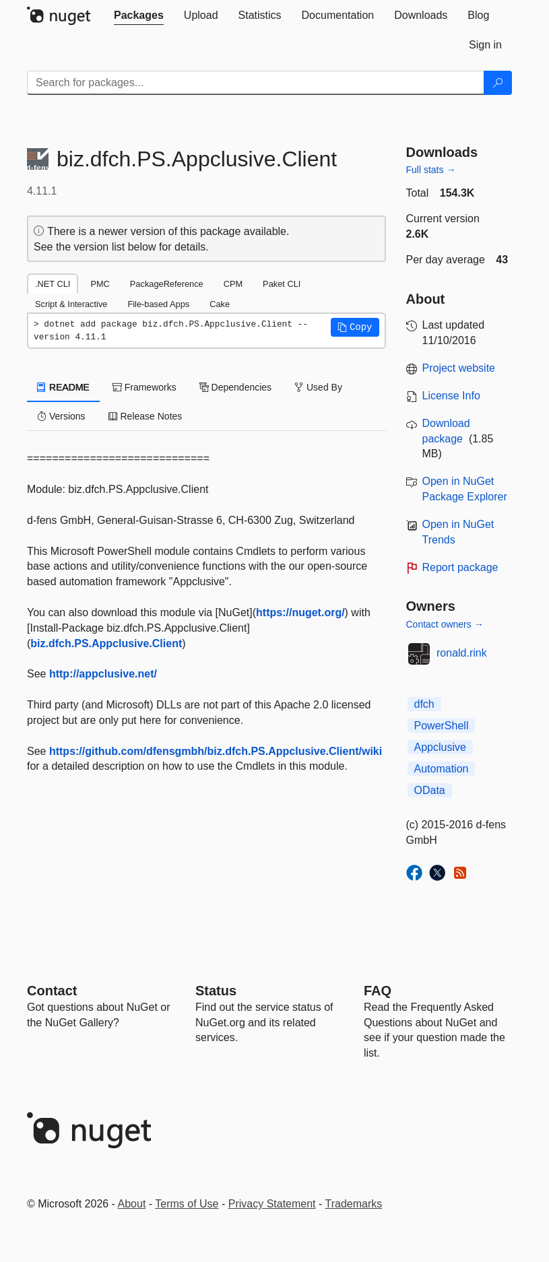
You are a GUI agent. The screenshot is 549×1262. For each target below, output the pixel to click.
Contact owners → (445, 624)
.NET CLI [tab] (52, 284)
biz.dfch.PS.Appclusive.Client (106, 643)
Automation (441, 768)
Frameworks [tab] (144, 387)
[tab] (139, 15)
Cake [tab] (219, 304)
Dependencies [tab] (235, 387)
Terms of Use (186, 1203)
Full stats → (431, 169)
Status (215, 990)
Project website (459, 368)
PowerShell (441, 725)
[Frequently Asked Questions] (377, 990)
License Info (451, 395)
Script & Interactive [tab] (71, 304)
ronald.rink (462, 653)
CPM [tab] (233, 284)
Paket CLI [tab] (281, 284)
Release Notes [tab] (145, 416)
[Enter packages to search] (255, 83)
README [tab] (63, 387)
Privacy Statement (272, 1203)
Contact (52, 990)
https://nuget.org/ (300, 612)
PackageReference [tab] (166, 284)
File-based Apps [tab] (158, 304)
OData (429, 790)
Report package (460, 567)
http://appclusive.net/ (103, 673)
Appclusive (440, 747)
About (132, 1203)
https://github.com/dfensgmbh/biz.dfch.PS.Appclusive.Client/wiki (215, 751)
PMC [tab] (99, 284)
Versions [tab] (61, 416)
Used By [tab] (318, 387)
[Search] (498, 83)
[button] (355, 327)
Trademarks (354, 1203)
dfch (424, 704)
